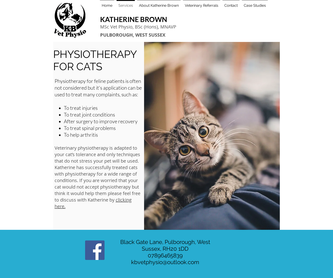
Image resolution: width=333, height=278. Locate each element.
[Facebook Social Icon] (95, 250)
